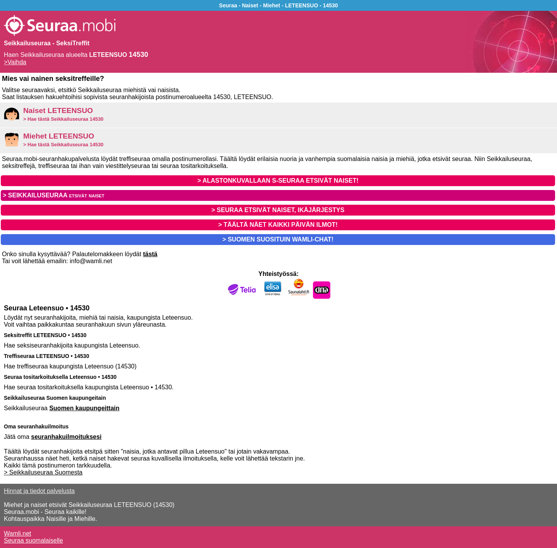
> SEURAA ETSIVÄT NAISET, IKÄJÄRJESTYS (278, 210)
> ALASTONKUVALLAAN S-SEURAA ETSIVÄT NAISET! (277, 180)
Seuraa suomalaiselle (33, 540)
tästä (150, 254)
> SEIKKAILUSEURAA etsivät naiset (53, 195)
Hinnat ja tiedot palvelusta (39, 491)
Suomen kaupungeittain (84, 408)
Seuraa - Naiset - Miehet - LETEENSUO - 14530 (278, 5)
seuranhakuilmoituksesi (66, 436)
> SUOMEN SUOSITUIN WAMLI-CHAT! (277, 239)
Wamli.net (17, 533)
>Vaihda (15, 62)
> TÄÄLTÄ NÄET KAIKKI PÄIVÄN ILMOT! (278, 224)
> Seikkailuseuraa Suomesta (43, 472)
